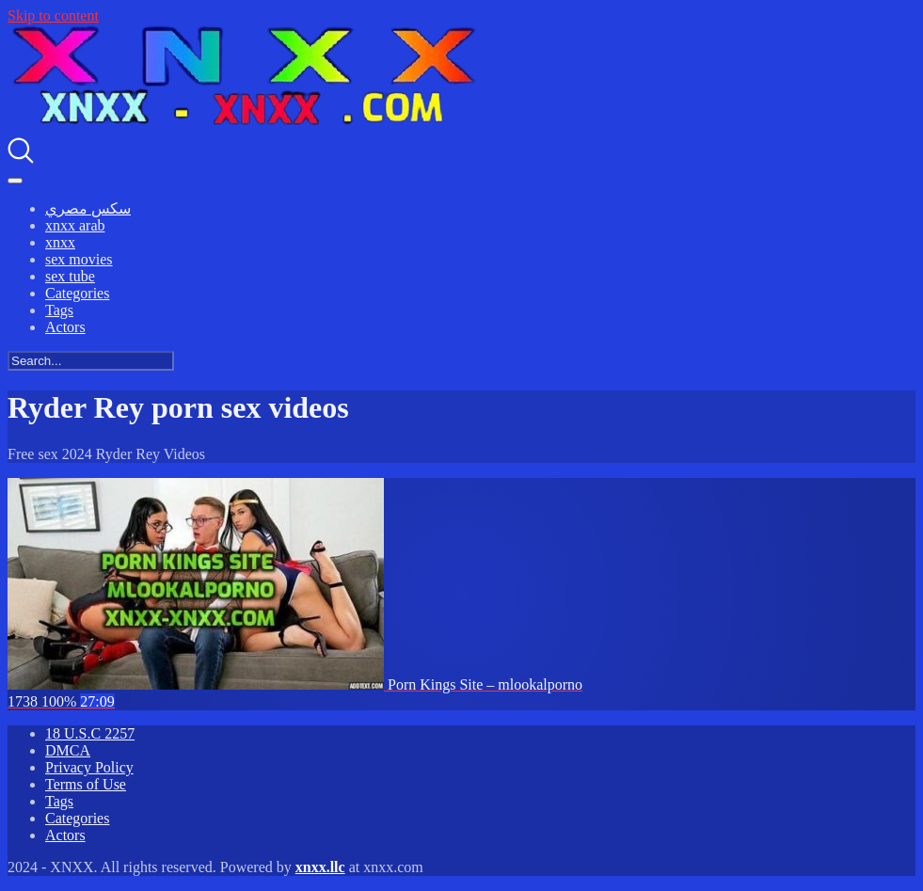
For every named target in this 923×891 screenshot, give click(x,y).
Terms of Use (85, 784)
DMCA (67, 750)
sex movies (79, 259)
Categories (77, 293)
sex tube (70, 276)
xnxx (60, 242)
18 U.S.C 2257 (90, 733)
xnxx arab (75, 225)
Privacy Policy (89, 767)
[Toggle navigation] (15, 180)
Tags (59, 310)
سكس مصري (88, 208)
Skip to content (53, 16)
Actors (65, 327)
